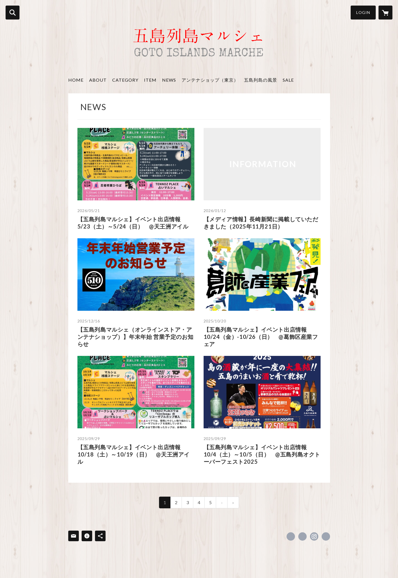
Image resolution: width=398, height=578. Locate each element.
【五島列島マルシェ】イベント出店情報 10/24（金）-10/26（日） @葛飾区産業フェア (261, 336)
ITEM (150, 79)
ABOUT (98, 79)
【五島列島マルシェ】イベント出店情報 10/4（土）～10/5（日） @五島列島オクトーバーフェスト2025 (262, 454)
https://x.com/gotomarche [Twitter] (302, 536)
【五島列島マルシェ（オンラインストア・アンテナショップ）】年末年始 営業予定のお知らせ (135, 336)
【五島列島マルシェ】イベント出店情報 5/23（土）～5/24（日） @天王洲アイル (133, 223)
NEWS (169, 79)
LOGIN (363, 12)
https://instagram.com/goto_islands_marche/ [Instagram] (314, 536)
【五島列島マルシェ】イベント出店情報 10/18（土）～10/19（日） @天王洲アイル (133, 454)
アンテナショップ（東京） (210, 79)
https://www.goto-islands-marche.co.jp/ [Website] (326, 536)
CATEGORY (125, 79)
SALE (288, 79)
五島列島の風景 (260, 79)
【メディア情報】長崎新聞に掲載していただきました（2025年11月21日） (261, 223)
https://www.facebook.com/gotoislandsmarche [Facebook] (291, 536)
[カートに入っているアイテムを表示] (385, 13)
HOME (76, 79)
